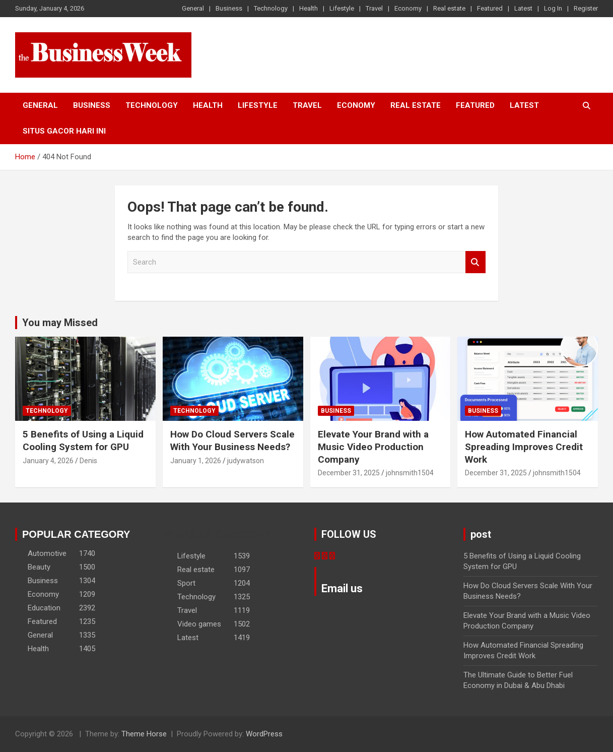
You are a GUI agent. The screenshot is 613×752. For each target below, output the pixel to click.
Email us (342, 588)
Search (475, 262)
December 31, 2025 (349, 473)
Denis (88, 461)
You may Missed (60, 323)
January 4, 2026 (48, 461)
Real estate (449, 8)
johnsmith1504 (410, 473)
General (193, 8)
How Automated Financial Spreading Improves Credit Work (524, 446)
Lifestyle (341, 8)
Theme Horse (144, 733)
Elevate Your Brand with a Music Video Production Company (373, 446)
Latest (523, 8)
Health (308, 8)
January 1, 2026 (195, 461)
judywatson (245, 461)
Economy (408, 8)
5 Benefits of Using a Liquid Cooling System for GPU (83, 440)
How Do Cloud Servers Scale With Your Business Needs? (232, 440)
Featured (490, 8)
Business (229, 8)
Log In (553, 8)
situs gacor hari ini (64, 131)
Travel (374, 8)
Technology (271, 8)
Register (586, 8)
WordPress (264, 733)
